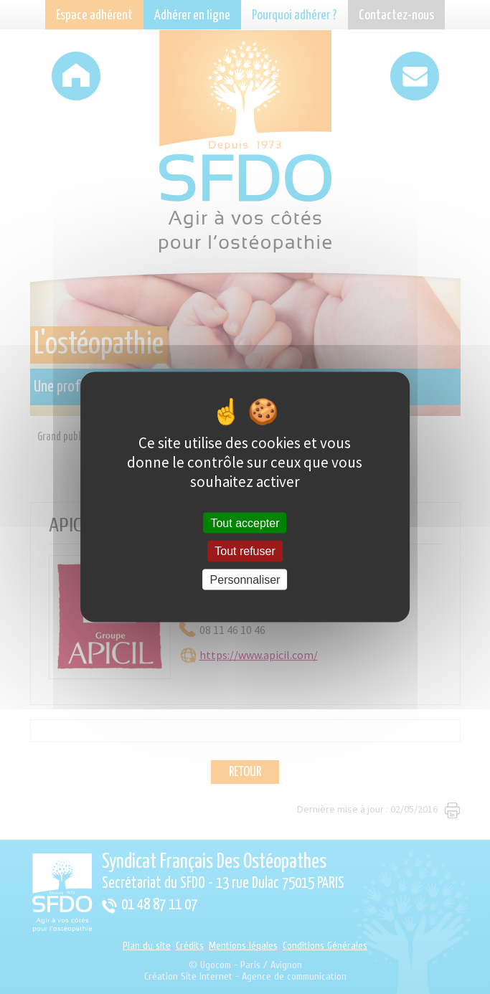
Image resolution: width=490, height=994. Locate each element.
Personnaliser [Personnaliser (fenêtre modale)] (245, 579)
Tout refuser (245, 551)
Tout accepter (244, 523)
